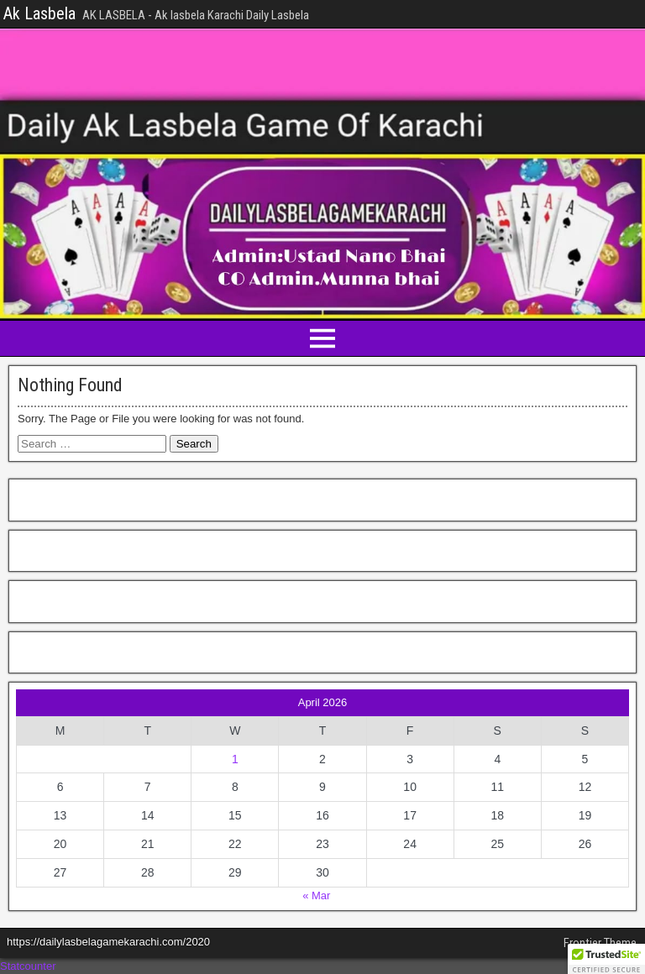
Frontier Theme (600, 942)
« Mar (316, 895)
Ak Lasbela (39, 13)
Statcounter (28, 966)
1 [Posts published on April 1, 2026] (235, 759)
